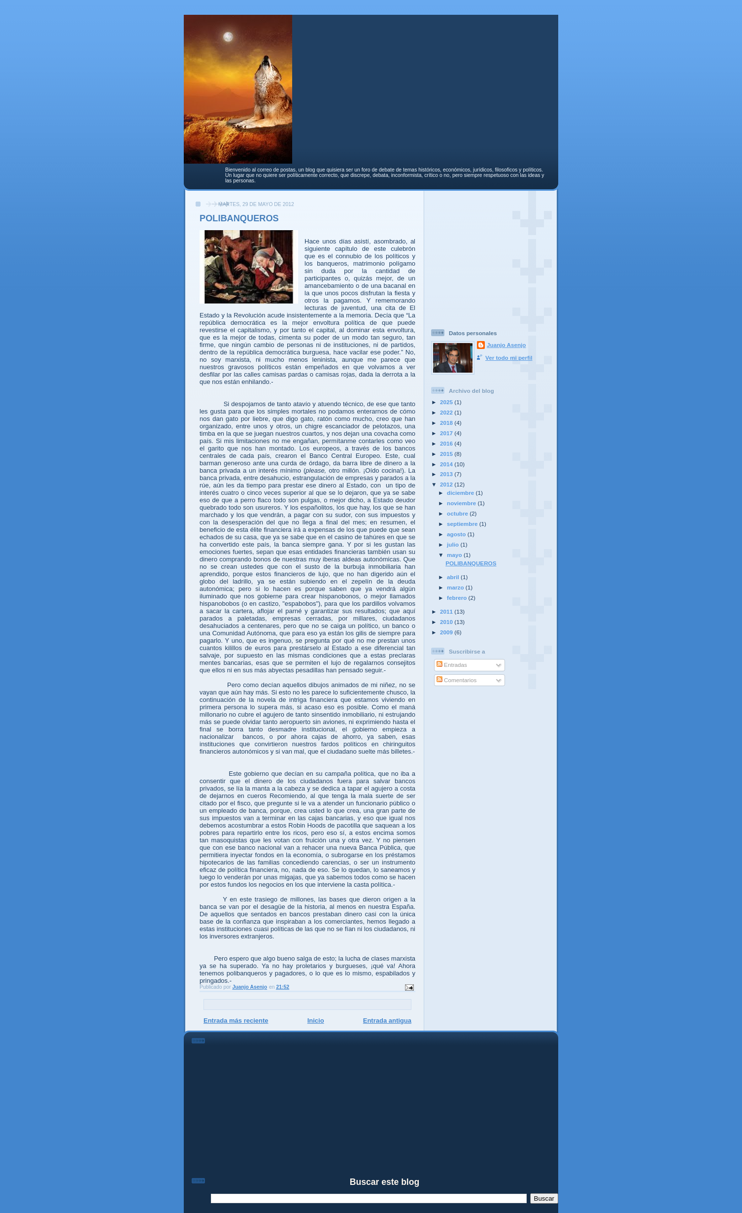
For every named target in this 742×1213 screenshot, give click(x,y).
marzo (456, 587)
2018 (447, 422)
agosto (457, 534)
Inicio (315, 1020)
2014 (447, 464)
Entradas (452, 664)
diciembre (461, 492)
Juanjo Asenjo (506, 345)
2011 (447, 611)
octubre (458, 513)
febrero (458, 597)
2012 (447, 484)
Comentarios (457, 680)
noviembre (462, 503)
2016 (447, 443)
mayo (455, 555)
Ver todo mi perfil (508, 357)
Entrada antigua (387, 1020)
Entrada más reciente (236, 1020)
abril (454, 577)
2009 (447, 632)
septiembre (463, 523)
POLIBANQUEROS (470, 563)
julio (453, 544)
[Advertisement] (492, 255)
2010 (447, 622)
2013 (447, 474)
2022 (447, 412)
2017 (447, 433)
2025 (447, 402)
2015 (447, 454)
